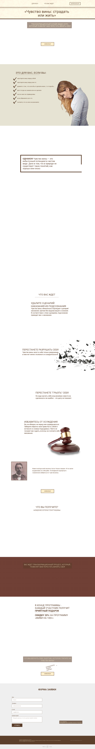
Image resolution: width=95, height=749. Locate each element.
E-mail (13, 709)
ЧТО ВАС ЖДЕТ (49, 3)
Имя (13, 697)
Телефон (14, 703)
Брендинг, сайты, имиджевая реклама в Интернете (76, 740)
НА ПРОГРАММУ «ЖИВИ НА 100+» (51, 616)
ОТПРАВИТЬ (17, 725)
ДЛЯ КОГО (35, 3)
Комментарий (15, 715)
